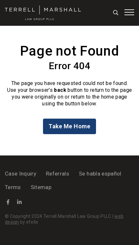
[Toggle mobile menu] (129, 12)
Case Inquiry (20, 173)
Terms (13, 187)
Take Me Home (69, 126)
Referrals (57, 173)
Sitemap (41, 187)
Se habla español (100, 173)
